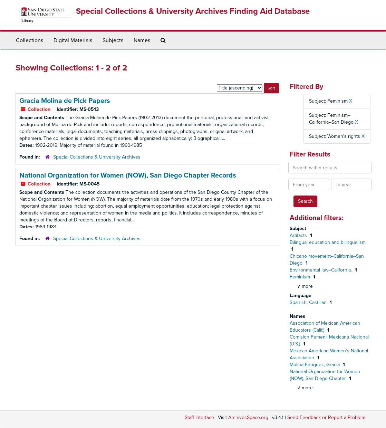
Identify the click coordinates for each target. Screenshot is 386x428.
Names (142, 40)
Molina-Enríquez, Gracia (315, 365)
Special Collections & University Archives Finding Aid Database (193, 11)
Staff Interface (199, 417)
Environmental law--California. (321, 270)
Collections (29, 40)
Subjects (113, 40)
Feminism (300, 277)
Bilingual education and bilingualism (328, 242)
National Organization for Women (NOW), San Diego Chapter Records (127, 175)
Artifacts (299, 235)
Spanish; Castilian (309, 302)
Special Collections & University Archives (97, 157)
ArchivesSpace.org (248, 417)
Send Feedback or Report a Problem (326, 417)
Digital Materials (73, 40)
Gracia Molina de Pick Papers (64, 101)
